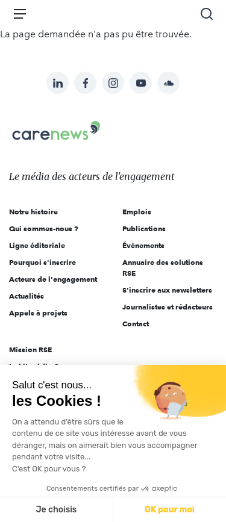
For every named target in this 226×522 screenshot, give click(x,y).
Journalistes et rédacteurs (167, 306)
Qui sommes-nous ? (43, 228)
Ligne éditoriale (37, 245)
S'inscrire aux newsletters (167, 289)
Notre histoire (33, 211)
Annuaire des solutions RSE (162, 268)
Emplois (136, 211)
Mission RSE (30, 349)
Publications (144, 228)
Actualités (26, 295)
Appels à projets (38, 312)
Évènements (143, 245)
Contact (135, 323)
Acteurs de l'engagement (53, 279)
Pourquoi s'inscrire (42, 262)
